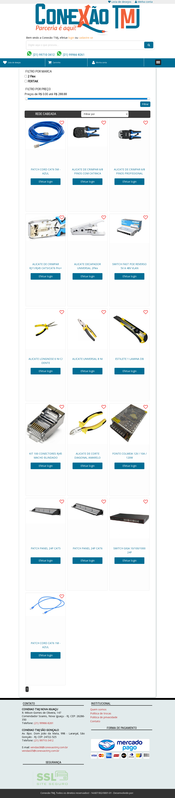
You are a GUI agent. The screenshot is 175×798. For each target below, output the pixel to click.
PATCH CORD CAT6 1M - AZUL (46, 645)
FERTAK (31, 81)
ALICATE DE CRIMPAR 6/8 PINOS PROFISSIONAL (129, 171)
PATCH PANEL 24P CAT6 (87, 548)
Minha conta (144, 1)
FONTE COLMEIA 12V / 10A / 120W (129, 455)
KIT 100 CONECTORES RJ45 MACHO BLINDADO (45, 455)
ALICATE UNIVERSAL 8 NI (87, 359)
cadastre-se (86, 37)
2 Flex (30, 76)
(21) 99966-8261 (71, 54)
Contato (95, 721)
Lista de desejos (119, 1)
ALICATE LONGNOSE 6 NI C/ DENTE (46, 361)
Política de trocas (100, 713)
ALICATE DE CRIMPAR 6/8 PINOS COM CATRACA (87, 171)
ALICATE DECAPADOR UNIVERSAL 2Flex (87, 266)
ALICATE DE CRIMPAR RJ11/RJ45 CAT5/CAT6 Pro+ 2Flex (45, 268)
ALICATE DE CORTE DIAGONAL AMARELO (87, 455)
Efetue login (46, 181)
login (71, 37)
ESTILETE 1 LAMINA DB (129, 359)
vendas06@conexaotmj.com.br (49, 747)
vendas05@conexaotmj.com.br (40, 750)
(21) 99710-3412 (41, 54)
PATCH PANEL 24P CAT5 (46, 548)
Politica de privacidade (103, 717)
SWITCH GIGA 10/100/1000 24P (129, 550)
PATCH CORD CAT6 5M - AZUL (46, 171)
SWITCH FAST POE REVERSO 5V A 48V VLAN (129, 266)
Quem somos (98, 709)
